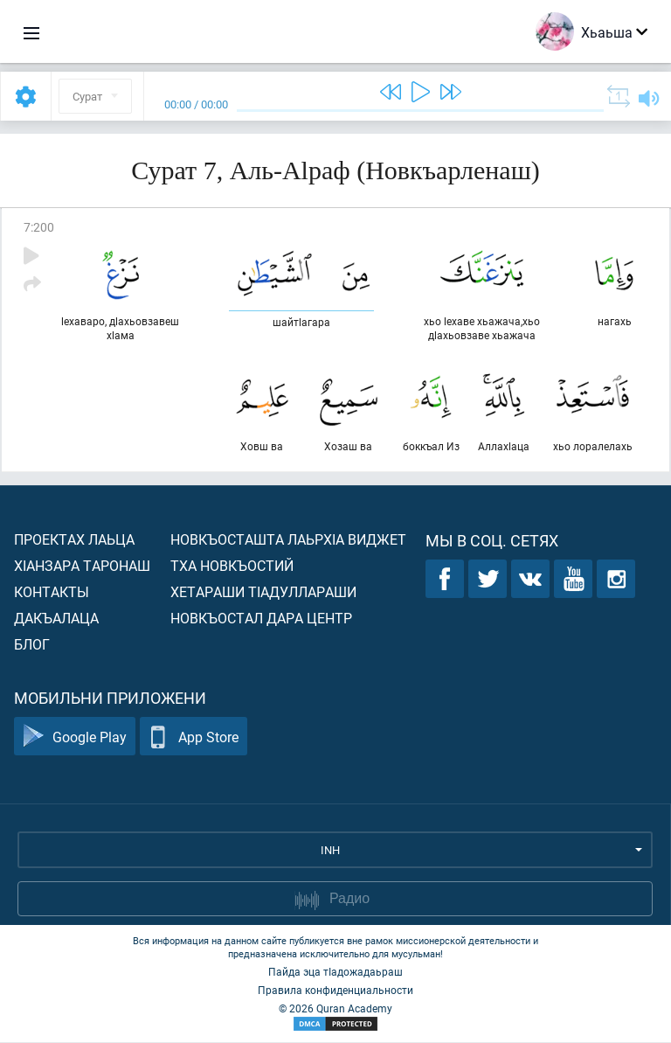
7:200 (39, 227)
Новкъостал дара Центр (261, 618)
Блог (32, 645)
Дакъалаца (56, 618)
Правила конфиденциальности (335, 991)
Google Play (75, 737)
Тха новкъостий (232, 566)
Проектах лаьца (74, 540)
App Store (194, 737)
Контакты (51, 592)
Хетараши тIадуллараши (263, 592)
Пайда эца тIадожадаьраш (335, 972)
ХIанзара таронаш (82, 566)
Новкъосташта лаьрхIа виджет (288, 540)
